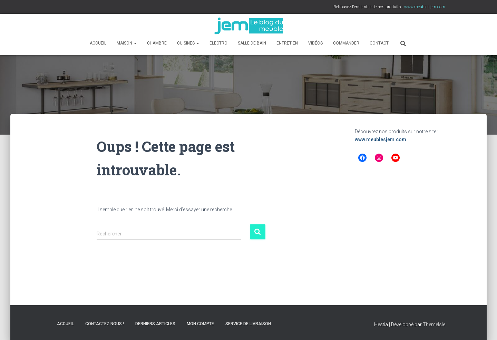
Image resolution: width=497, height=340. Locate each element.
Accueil (98, 43)
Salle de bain (252, 43)
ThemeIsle (434, 324)
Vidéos (315, 43)
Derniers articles (155, 323)
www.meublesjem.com (380, 139)
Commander (346, 43)
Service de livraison (248, 323)
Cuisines (188, 43)
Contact (379, 43)
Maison (127, 43)
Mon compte (200, 323)
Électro (218, 43)
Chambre (157, 43)
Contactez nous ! (104, 323)
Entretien (287, 43)
